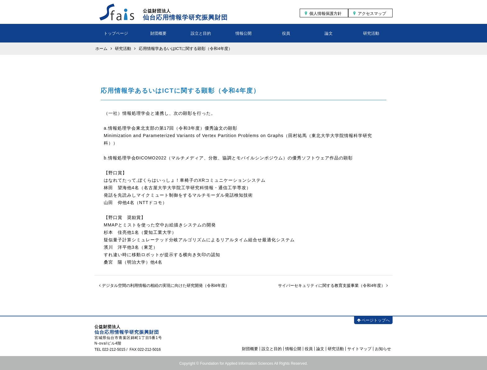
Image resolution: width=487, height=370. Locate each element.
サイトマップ (359, 348)
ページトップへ (373, 320)
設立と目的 (201, 33)
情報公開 (243, 33)
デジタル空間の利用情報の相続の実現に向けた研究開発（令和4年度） (164, 285)
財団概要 (158, 33)
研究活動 (371, 33)
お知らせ (383, 348)
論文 (329, 33)
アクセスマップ (372, 13)
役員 (286, 33)
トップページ (116, 33)
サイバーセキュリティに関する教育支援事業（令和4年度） (333, 285)
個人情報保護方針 (325, 13)
